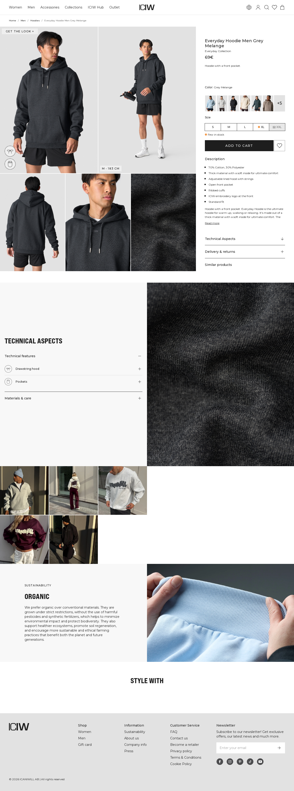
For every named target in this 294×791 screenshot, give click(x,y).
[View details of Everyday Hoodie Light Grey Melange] (222, 103)
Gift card (85, 745)
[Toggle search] (267, 7)
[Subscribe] (279, 747)
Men (30, 7)
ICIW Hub (95, 7)
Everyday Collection (218, 51)
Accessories (49, 7)
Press (128, 751)
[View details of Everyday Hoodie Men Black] (233, 103)
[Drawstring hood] (11, 150)
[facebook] (219, 761)
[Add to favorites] (279, 145)
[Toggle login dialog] (258, 7)
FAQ (173, 732)
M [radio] (229, 127)
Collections (73, 7)
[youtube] (260, 761)
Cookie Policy (181, 764)
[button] (49, 100)
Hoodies (35, 20)
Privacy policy (181, 751)
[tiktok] (250, 761)
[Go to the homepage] (147, 7)
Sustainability (135, 732)
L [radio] (245, 127)
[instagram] (230, 761)
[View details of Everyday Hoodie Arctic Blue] (210, 103)
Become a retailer (184, 745)
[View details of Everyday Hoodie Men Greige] (268, 103)
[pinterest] (240, 761)
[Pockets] (10, 164)
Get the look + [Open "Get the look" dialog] (19, 31)
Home (12, 20)
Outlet (113, 7)
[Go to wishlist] (274, 7)
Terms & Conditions (185, 757)
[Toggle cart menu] (282, 7)
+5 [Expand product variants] (279, 103)
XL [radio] (262, 127)
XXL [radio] (277, 127)
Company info (135, 745)
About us (131, 738)
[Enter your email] (244, 747)
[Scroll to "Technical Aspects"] (245, 238)
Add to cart (239, 146)
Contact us (179, 738)
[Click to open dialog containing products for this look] (24, 490)
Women (15, 7)
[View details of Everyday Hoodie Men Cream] (245, 103)
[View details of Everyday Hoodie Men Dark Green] (256, 103)
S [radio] (213, 127)
